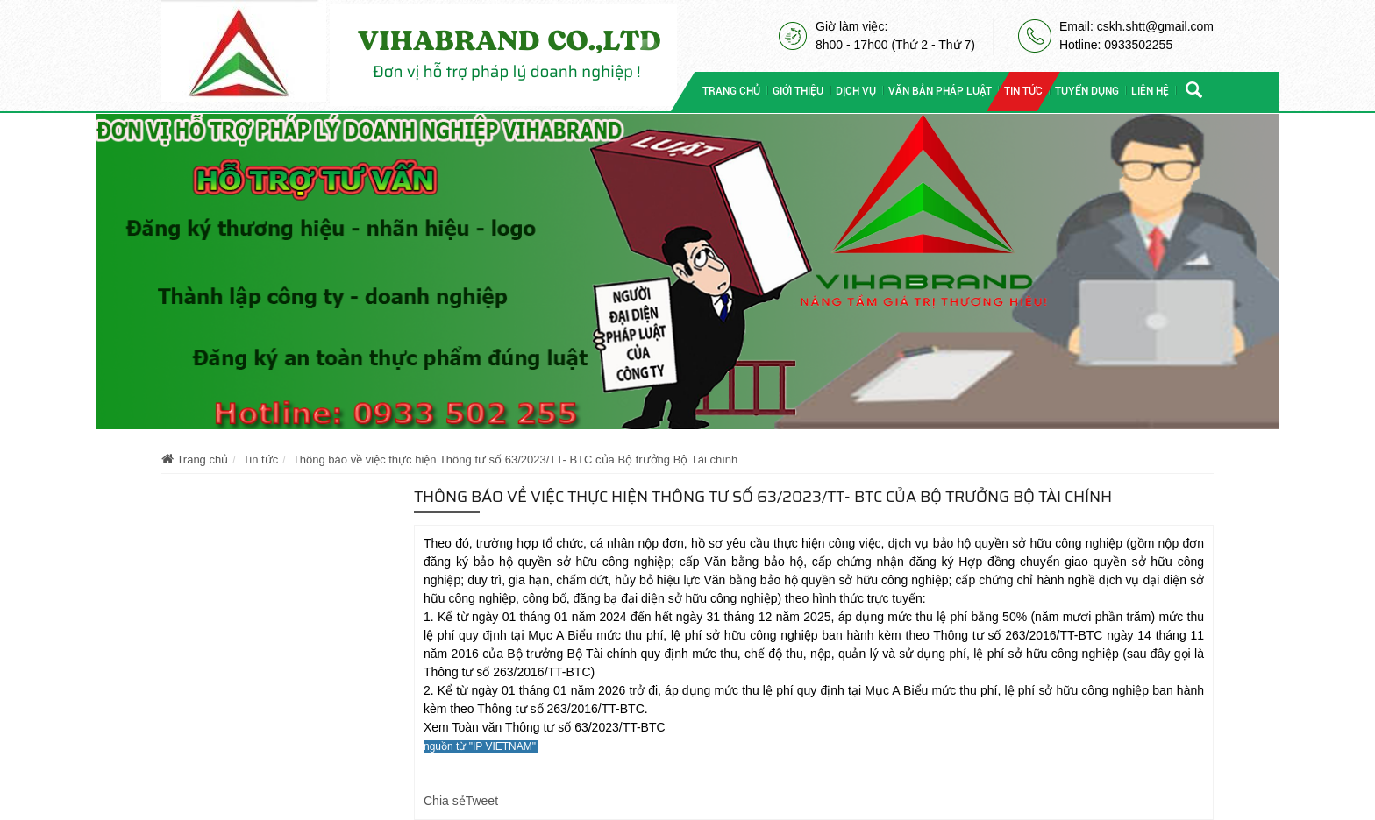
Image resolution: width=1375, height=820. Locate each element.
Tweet (482, 801)
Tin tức (260, 459)
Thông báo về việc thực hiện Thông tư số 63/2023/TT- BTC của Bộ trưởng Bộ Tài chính (515, 459)
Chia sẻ (445, 801)
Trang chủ (194, 459)
